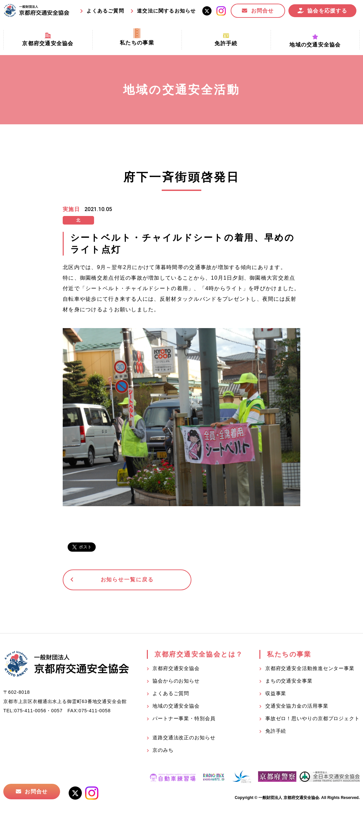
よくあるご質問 (105, 11)
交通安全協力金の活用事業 (296, 707)
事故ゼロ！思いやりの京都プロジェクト (312, 719)
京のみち (163, 751)
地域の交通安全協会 (176, 707)
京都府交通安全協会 (176, 669)
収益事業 (275, 694)
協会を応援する (327, 11)
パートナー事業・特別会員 (183, 719)
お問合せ (262, 11)
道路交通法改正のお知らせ (183, 738)
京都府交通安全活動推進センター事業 (309, 669)
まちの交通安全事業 (289, 682)
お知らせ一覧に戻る (113, 580)
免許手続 (275, 732)
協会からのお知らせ (176, 682)
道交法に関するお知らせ (166, 11)
